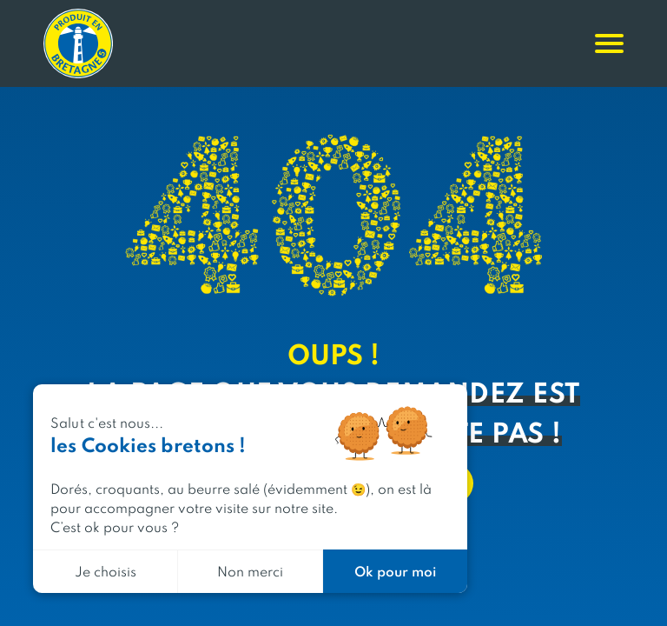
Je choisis (105, 571)
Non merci (250, 571)
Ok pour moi (395, 571)
